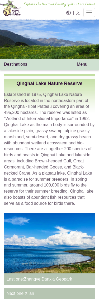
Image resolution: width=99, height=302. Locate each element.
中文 (76, 13)
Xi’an (29, 293)
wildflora (10, 9)
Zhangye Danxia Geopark (48, 279)
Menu (86, 65)
